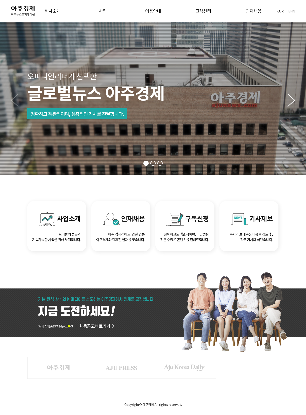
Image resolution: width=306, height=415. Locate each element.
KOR (280, 10)
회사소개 (52, 11)
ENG (291, 10)
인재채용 (253, 11)
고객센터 (203, 11)
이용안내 (153, 11)
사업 (103, 11)
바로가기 (95, 326)
